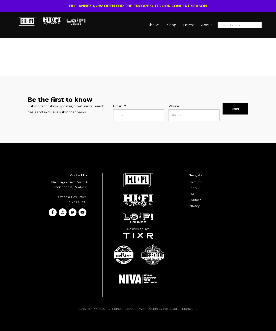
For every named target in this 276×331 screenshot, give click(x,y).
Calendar (195, 182)
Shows (154, 25)
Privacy (194, 206)
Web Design (148, 309)
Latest (188, 25)
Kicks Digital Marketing (180, 309)
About (206, 25)
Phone (174, 106)
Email (117, 106)
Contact (195, 200)
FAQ (192, 194)
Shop (171, 25)
